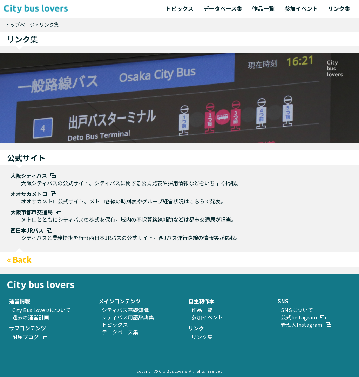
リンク (196, 328)
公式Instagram (299, 317)
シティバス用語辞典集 (128, 317)
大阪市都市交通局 (32, 212)
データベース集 (222, 8)
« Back (19, 259)
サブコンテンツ (27, 328)
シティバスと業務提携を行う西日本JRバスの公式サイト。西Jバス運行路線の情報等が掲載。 (130, 237)
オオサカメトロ (29, 193)
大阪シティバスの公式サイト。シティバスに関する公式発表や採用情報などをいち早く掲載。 (131, 183)
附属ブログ (25, 337)
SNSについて (297, 310)
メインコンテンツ (120, 301)
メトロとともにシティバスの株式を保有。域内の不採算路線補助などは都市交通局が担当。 (128, 219)
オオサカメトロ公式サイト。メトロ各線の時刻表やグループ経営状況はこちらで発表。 (123, 201)
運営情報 (19, 301)
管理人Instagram (301, 324)
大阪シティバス (29, 175)
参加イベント (301, 8)
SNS (283, 301)
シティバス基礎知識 (125, 310)
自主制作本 (201, 301)
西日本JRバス (27, 230)
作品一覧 (263, 8)
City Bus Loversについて (41, 310)
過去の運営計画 (30, 317)
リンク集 (339, 8)
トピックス (179, 8)
